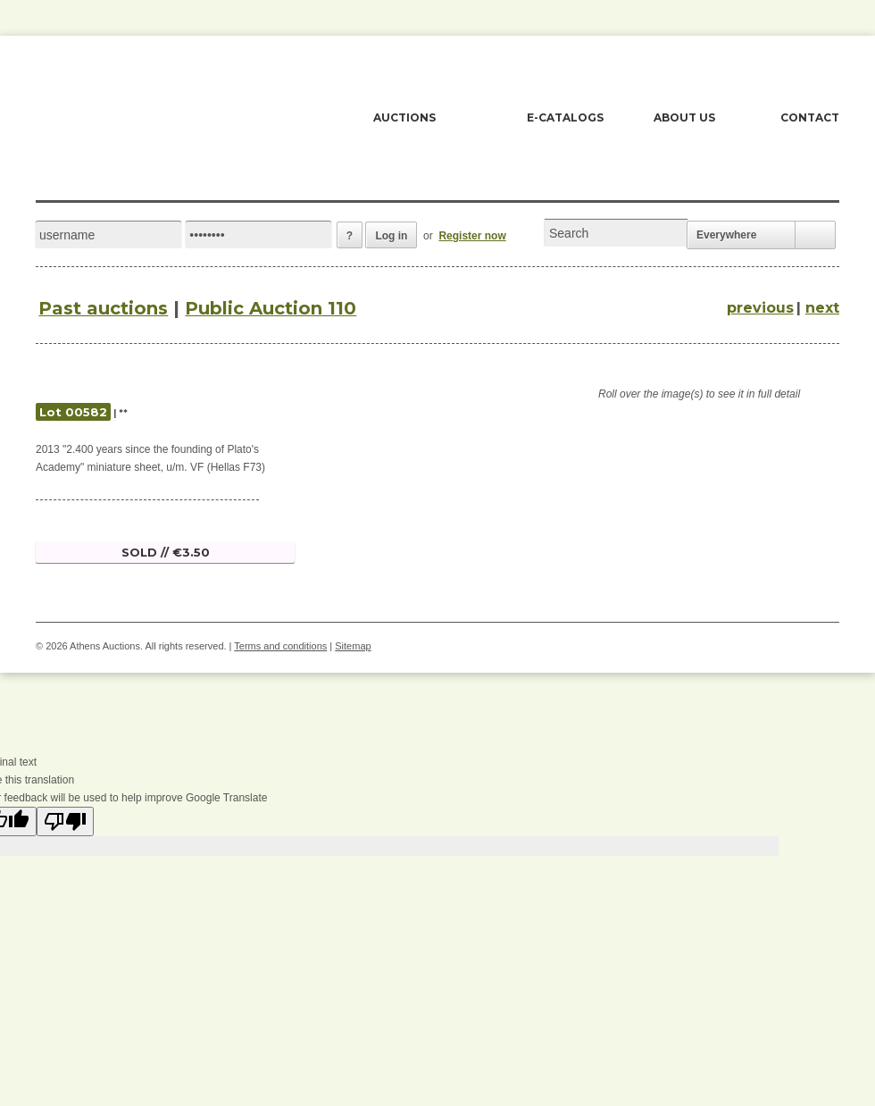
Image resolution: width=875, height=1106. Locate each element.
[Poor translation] (65, 821)
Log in (391, 236)
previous (760, 307)
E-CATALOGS (565, 117)
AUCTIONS (404, 117)
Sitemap (353, 646)
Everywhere (726, 235)
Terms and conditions (280, 646)
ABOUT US (684, 117)
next (822, 307)
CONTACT (809, 117)
